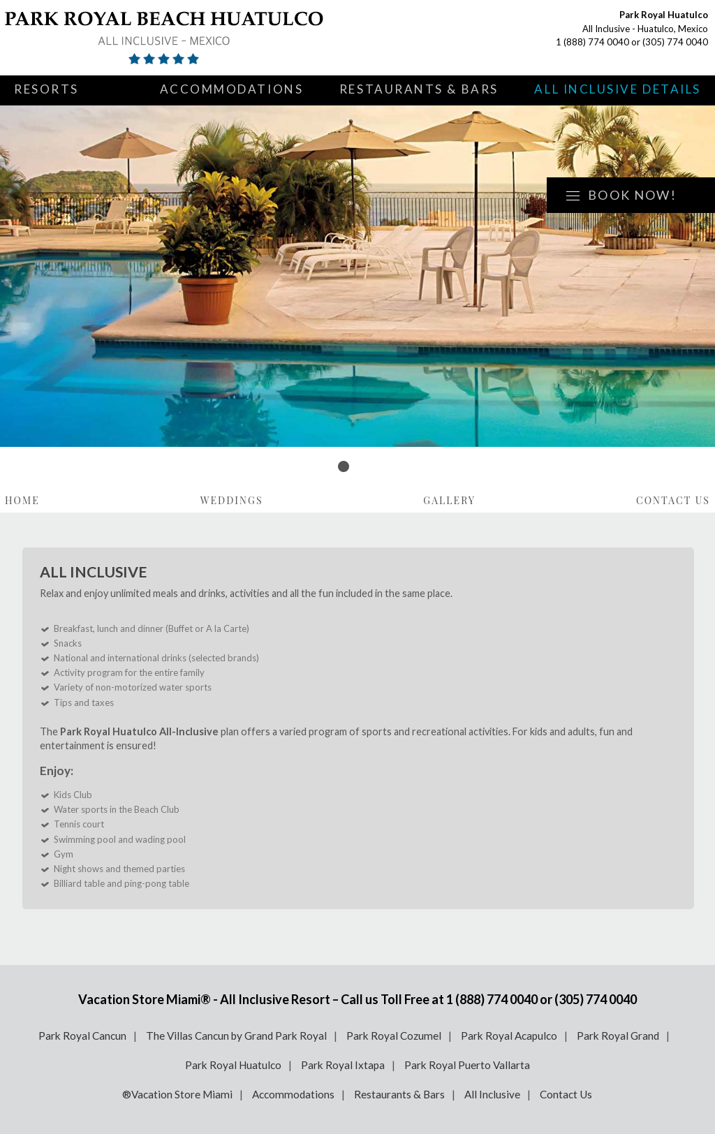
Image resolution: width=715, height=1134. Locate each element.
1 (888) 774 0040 (592, 41)
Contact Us (673, 500)
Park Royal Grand (618, 1035)
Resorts (46, 89)
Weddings (231, 500)
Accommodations (232, 89)
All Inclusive (492, 1094)
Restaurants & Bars (419, 89)
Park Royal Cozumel (393, 1035)
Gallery (449, 500)
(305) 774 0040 (675, 41)
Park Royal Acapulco (509, 1035)
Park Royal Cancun (82, 1035)
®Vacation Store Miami (177, 1094)
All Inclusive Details (617, 89)
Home (22, 500)
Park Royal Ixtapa (343, 1065)
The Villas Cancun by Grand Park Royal (236, 1035)
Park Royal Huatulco (233, 1065)
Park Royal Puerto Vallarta (467, 1065)
